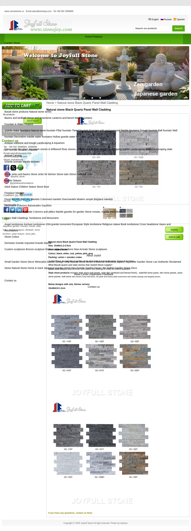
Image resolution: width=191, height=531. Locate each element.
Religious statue (111, 224)
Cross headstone (148, 224)
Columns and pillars (44, 211)
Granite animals (13, 161)
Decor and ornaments (39, 117)
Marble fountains (130, 130)
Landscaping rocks (141, 149)
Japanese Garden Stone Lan (141, 261)
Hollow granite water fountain (69, 136)
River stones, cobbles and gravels (80, 149)
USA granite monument (58, 224)
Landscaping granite (118, 149)
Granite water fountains (17, 130)
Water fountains (83, 117)
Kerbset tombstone (34, 224)
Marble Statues (12, 180)
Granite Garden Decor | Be (91, 268)
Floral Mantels (12, 199)
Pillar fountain (63, 130)
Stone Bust (43, 186)
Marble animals (31, 161)
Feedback (107, 274)
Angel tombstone (13, 224)
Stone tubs (63, 174)
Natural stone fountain (43, 130)
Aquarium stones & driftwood (45, 149)
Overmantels (69, 199)
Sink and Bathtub (14, 168)
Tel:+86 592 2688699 (63, 11)
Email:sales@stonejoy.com (38, 11)
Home (88, 36)
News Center (81, 274)
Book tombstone (130, 224)
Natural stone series (40, 111)
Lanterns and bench (63, 117)
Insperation (95, 274)
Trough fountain (148, 130)
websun (123, 523)
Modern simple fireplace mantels (95, 199)
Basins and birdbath (15, 117)
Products (97, 36)
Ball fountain (165, 130)
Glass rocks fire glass (16, 149)
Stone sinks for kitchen (43, 174)
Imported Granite (33, 243)
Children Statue (27, 186)
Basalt (103, 149)
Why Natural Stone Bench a (79, 261)
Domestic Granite (14, 243)
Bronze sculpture (35, 249)
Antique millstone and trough (20, 143)
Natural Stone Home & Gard (27, 268)
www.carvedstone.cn (14, 11)
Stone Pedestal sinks (81, 174)
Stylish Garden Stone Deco (122, 268)
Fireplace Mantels (14, 193)
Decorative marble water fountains (33, 136)
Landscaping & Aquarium (51, 143)
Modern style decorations (59, 249)
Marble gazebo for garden (70, 211)
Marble (48, 243)
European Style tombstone (87, 224)
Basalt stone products (16, 111)
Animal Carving (12, 155)
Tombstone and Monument (44, 218)
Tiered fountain (80, 130)
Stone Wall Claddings (16, 218)
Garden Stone (12, 42)
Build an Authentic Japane (110, 261)
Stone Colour (11, 236)
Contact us (10, 280)
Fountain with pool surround (104, 130)
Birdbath (30, 230)
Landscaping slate (162, 149)
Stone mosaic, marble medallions (103, 211)
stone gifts (30, 234)
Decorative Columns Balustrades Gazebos (28, 205)
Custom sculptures (14, 249)
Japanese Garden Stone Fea (60, 268)
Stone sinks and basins (17, 174)
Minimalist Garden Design (49, 261)
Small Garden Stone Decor (19, 261)
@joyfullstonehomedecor (21, 183)
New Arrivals (81, 249)
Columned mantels (50, 199)
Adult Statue (11, 186)
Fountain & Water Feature (18, 124)
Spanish (179, 19)
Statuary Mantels (30, 199)
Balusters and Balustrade (18, 211)
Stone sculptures (98, 249)
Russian (166, 19)
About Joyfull (94, 255)
